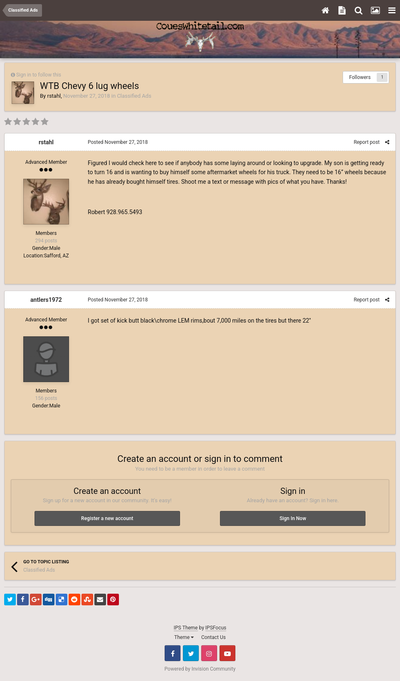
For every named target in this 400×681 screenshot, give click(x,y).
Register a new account (107, 518)
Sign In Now (292, 518)
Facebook (172, 653)
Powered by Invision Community (200, 669)
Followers (360, 77)
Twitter (191, 653)
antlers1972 (46, 299)
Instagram (209, 653)
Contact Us (213, 637)
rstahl (54, 96)
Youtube (227, 653)
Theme (184, 637)
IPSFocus (215, 628)
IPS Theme (186, 628)
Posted (118, 142)
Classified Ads (134, 96)
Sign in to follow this (38, 75)
